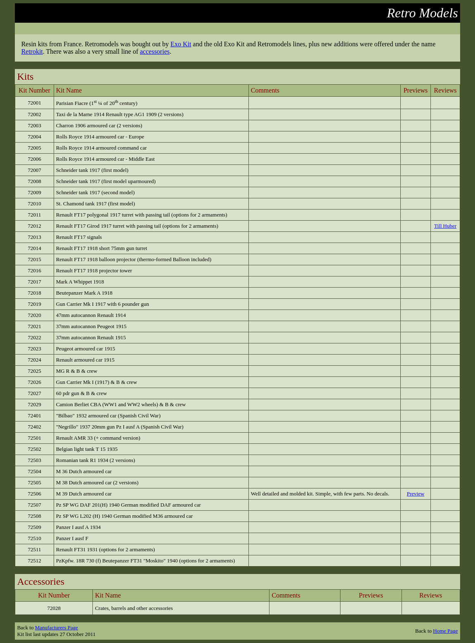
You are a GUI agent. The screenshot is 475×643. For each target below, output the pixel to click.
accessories (155, 51)
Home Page (445, 631)
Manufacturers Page (56, 627)
